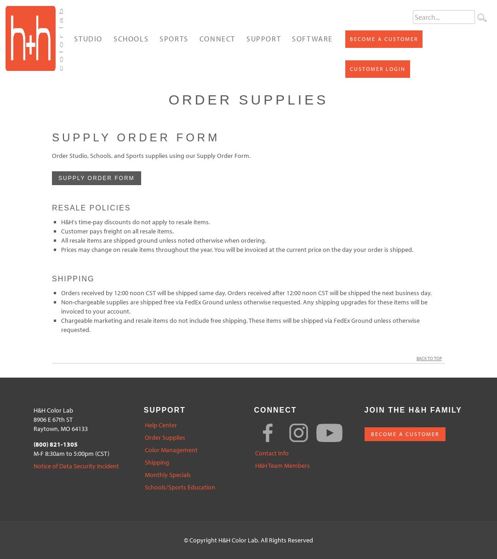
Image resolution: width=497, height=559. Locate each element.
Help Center (161, 425)
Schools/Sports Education (180, 487)
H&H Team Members (282, 465)
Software (312, 38)
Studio (88, 38)
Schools (131, 38)
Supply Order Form (96, 178)
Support (263, 38)
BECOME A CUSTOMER (405, 434)
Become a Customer (384, 38)
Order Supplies (165, 437)
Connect (217, 38)
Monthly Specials (168, 475)
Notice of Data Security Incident (76, 466)
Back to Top (431, 358)
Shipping (157, 462)
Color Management (171, 450)
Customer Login (378, 68)
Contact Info (272, 453)
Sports (174, 38)
